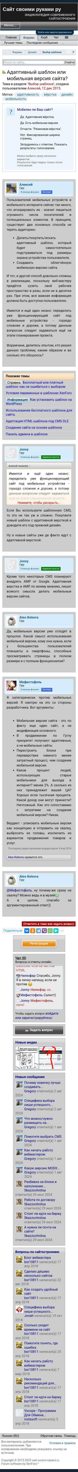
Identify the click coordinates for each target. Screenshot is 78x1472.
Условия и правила (62, 1443)
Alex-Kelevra (16, 857)
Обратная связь (51, 1435)
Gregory (30, 1091)
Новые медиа (26, 1042)
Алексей (33, 88)
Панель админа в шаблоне (27, 434)
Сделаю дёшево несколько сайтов (38, 1274)
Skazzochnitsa (35, 1190)
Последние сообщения (42, 42)
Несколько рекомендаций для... (40, 1381)
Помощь (70, 1435)
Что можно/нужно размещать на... (38, 1121)
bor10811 (31, 1262)
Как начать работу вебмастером (38, 1152)
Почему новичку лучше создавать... (42, 1085)
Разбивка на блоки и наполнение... (40, 1184)
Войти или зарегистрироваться (55, 32)
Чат (56, 37)
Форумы (28, 37)
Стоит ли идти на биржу (42, 1214)
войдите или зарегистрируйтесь (36, 1015)
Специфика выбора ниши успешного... (39, 1103)
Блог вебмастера (37, 1258)
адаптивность (27, 94)
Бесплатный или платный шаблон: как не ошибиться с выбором (35, 385)
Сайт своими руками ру (32, 9)
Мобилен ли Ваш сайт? (35, 110)
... (63, 42)
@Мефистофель (19, 890)
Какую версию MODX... (42, 1168)
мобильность (15, 99)
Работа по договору (39, 1200)
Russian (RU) (10, 1435)
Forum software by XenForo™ (20, 1463)
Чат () (20, 958)
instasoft (30, 1419)
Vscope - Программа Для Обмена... (40, 1413)
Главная (11, 37)
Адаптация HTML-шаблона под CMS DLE (37, 421)
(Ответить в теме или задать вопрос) (48, 924)
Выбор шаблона (40, 84)
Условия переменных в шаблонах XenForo (39, 393)
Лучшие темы (13, 42)
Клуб (44, 37)
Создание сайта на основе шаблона (34, 428)
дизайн (66, 94)
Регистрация (39, 943)
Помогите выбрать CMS (43, 1137)
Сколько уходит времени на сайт (37, 1327)
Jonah (28, 1316)
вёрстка (49, 94)
